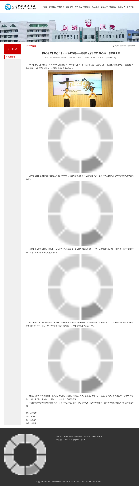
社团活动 (121, 7)
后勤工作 (104, 7)
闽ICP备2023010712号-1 (94, 482)
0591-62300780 (97, 436)
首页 (45, 7)
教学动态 (78, 7)
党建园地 (69, 7)
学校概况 (52, 7)
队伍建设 (95, 7)
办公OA (84, 440)
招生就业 (112, 7)
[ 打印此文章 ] (111, 57)
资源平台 (130, 7)
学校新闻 (60, 7)
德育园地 (86, 7)
